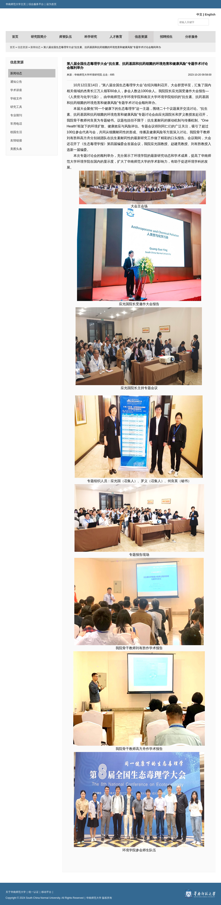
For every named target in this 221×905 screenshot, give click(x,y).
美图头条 (16, 148)
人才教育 (116, 36)
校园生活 (16, 132)
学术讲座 (16, 90)
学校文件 (16, 98)
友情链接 (16, 140)
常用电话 (16, 123)
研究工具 (16, 107)
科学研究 (90, 36)
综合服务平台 (36, 4)
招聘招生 (166, 36)
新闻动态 (35, 47)
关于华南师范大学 (16, 892)
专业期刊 (16, 115)
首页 (15, 36)
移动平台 (46, 892)
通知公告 (16, 81)
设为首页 (51, 4)
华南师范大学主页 (16, 4)
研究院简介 (39, 36)
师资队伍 (65, 36)
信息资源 (141, 36)
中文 (199, 14)
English (210, 14)
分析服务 (191, 36)
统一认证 (34, 892)
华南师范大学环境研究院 (47, 20)
